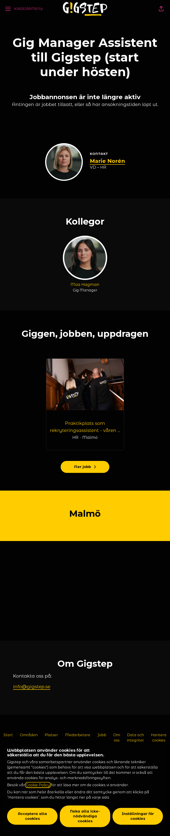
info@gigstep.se (31, 686)
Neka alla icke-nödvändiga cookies (85, 816)
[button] (161, 9)
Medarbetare (77, 735)
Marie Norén (107, 161)
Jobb (101, 735)
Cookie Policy (38, 785)
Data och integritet (135, 737)
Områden (29, 735)
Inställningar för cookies (138, 816)
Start (8, 735)
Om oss (116, 737)
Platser (51, 735)
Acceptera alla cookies (32, 816)
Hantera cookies (158, 737)
